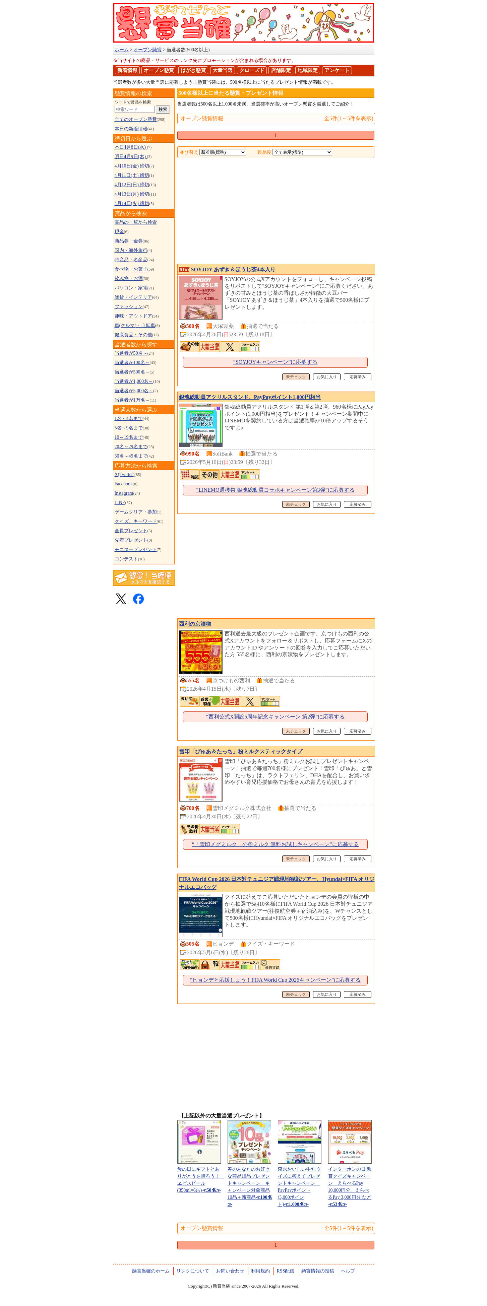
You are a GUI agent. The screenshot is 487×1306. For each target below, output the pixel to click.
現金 (119, 231)
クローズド (251, 70)
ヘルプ (348, 1271)
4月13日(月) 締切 (132, 194)
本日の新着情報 (131, 128)
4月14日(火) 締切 (132, 203)
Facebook (124, 483)
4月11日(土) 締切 (132, 175)
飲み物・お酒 (129, 278)
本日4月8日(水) (131, 147)
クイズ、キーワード (136, 521)
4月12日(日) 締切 (132, 184)
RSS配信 (286, 1271)
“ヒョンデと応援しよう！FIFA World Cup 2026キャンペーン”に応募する (275, 980)
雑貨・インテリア (133, 297)
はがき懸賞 (193, 70)
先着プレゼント (131, 540)
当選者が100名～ (132, 362)
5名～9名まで (129, 427)
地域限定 (308, 70)
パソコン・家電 (131, 287)
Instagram (124, 493)
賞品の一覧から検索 (136, 222)
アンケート (337, 70)
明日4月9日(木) (131, 156)
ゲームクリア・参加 (136, 511)
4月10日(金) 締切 (132, 165)
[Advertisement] (275, 212)
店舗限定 (281, 70)
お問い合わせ (230, 1271)
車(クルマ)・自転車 (135, 325)
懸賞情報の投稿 (317, 1271)
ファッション (129, 306)
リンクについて (192, 1271)
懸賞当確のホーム (151, 1271)
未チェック (296, 376)
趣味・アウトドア (133, 316)
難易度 (264, 152)
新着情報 (127, 70)
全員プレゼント (131, 530)
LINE (120, 502)
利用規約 (260, 1271)
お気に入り (327, 376)
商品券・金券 (129, 241)
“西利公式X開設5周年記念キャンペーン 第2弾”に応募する (275, 716)
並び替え (189, 152)
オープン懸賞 (159, 70)
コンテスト (126, 558)
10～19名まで (129, 437)
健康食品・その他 (133, 334)
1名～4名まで (129, 418)
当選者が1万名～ (132, 400)
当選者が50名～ (131, 353)
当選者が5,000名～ (134, 390)
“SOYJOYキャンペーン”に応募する (275, 362)
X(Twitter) (125, 474)
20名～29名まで (131, 446)
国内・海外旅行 (131, 250)
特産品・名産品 (131, 259)
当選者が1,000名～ (134, 381)
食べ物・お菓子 (131, 269)
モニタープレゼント (136, 549)
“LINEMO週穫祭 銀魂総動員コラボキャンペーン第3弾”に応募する (275, 490)
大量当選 (222, 70)
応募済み (358, 376)
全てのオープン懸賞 (136, 119)
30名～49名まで (131, 456)
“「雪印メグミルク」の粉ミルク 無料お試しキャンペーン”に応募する (275, 844)
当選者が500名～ (132, 371)
